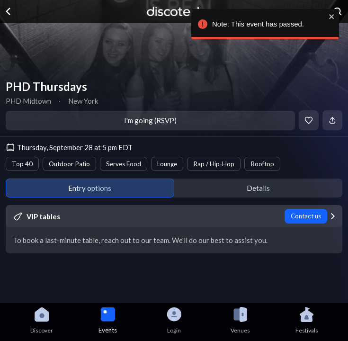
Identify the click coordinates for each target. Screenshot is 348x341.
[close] (329, 16)
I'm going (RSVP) (150, 120)
